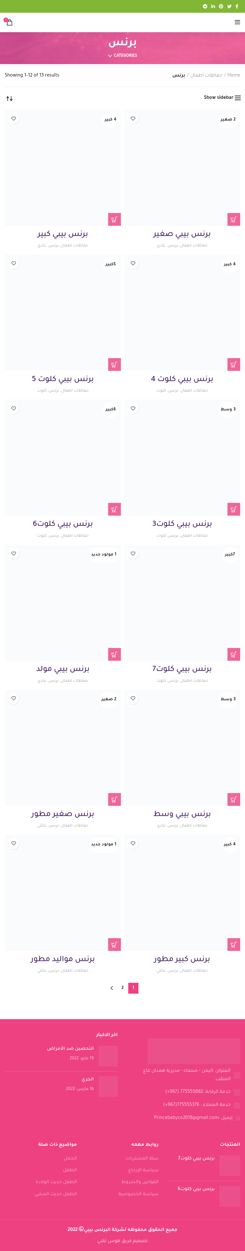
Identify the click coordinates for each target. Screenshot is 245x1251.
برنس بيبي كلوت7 (182, 670)
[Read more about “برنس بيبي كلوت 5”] (114, 364)
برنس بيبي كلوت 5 (63, 380)
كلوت (159, 390)
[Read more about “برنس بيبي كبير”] (114, 219)
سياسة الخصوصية (138, 1194)
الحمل (70, 1158)
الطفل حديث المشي (55, 1194)
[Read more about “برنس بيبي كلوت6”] (114, 509)
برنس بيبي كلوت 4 (182, 380)
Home (233, 75)
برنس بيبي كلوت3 (182, 524)
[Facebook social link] (237, 6)
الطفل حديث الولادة (56, 1182)
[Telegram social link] (205, 6)
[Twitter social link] (229, 6)
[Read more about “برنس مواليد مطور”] (114, 944)
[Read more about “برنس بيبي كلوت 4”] (233, 364)
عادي (159, 245)
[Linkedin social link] (213, 6)
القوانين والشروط (140, 1182)
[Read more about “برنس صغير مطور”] (114, 799)
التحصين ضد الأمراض (70, 1049)
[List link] (183, 1075)
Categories (125, 56)
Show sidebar (219, 98)
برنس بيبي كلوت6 (63, 524)
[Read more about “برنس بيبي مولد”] (114, 654)
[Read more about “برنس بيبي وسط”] (233, 799)
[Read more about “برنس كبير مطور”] (233, 944)
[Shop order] (9, 98)
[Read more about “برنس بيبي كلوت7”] (233, 654)
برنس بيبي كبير (63, 235)
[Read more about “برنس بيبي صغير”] (233, 219)
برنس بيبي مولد (63, 670)
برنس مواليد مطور (63, 960)
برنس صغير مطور (63, 815)
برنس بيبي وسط (182, 815)
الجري (87, 1079)
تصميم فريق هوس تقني (122, 1241)
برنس (171, 245)
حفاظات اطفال (206, 75)
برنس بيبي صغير (182, 235)
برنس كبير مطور (182, 960)
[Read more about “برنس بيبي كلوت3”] (233, 509)
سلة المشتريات (142, 1158)
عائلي (40, 825)
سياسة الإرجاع (143, 1170)
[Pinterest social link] (221, 6)
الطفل (70, 1170)
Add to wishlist (132, 118)
